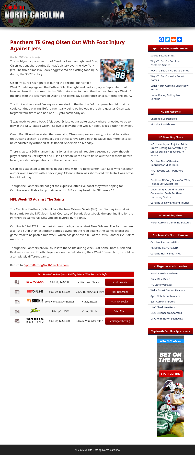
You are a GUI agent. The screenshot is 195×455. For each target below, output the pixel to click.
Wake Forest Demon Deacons (168, 290)
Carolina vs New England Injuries (170, 202)
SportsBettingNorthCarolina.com (46, 265)
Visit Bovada (120, 282)
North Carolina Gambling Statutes (171, 222)
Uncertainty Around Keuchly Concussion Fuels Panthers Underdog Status (167, 193)
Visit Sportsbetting (120, 321)
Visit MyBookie (120, 301)
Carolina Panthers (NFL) (164, 242)
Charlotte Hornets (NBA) (165, 248)
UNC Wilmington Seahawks (167, 318)
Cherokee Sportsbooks (164, 118)
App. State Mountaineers (165, 296)
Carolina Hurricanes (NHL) (166, 253)
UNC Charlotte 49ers (163, 307)
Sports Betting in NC (163, 55)
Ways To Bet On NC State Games (170, 70)
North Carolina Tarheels (165, 273)
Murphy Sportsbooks (163, 124)
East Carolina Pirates (163, 301)
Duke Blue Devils (160, 279)
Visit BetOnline (119, 291)
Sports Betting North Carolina (102, 449)
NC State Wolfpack (161, 284)
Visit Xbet (119, 311)
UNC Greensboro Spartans (166, 312)
